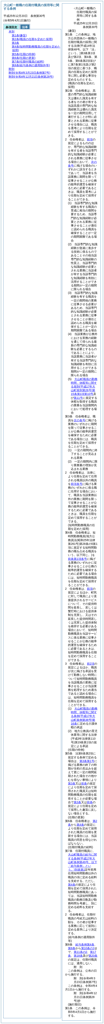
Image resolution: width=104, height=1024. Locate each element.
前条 (84, 783)
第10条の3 (88, 948)
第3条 (71, 783)
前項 (90, 139)
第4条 (80, 824)
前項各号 (76, 484)
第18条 (78, 955)
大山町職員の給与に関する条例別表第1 (82, 862)
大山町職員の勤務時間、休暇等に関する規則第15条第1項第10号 (84, 386)
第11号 (78, 397)
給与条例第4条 (84, 944)
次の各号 (79, 420)
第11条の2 (80, 952)
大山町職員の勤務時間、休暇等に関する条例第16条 (84, 716)
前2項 (90, 663)
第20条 (93, 955)
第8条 (71, 948)
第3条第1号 (86, 761)
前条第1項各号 (77, 558)
